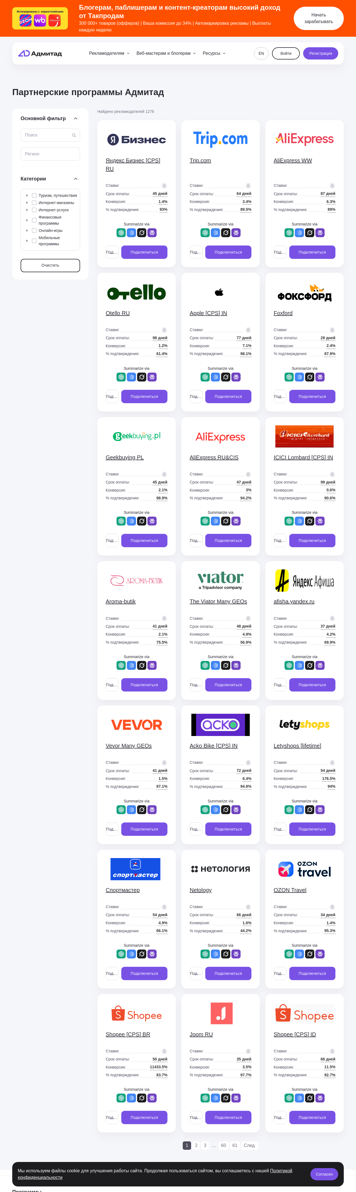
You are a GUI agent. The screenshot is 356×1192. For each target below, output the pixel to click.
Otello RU (118, 313)
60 (223, 1145)
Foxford (283, 313)
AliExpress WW (293, 160)
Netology (201, 890)
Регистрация (320, 53)
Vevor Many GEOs (129, 746)
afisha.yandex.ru (294, 601)
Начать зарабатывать (319, 18)
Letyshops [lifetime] (297, 746)
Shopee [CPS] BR (128, 1034)
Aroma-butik (121, 601)
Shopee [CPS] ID (295, 1034)
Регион (32, 154)
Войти (286, 53)
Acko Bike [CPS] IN (214, 746)
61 (235, 1145)
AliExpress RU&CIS (214, 457)
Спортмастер (123, 890)
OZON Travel (290, 890)
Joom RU (201, 1034)
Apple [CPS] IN (208, 313)
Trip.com (200, 160)
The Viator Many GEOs (218, 601)
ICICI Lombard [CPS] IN (303, 457)
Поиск (31, 135)
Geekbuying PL (125, 457)
